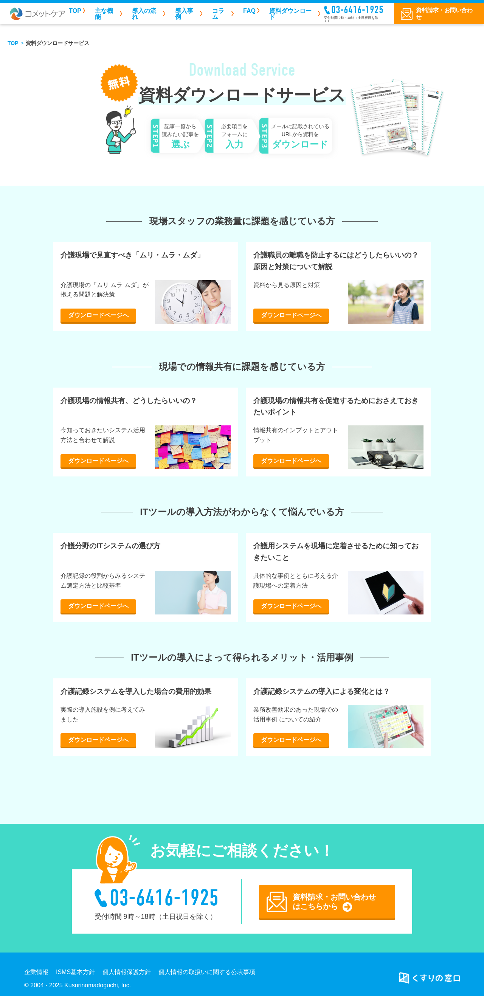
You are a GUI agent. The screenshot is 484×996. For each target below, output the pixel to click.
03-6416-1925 (357, 10)
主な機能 (104, 14)
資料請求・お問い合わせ (444, 13)
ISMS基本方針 (75, 972)
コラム (218, 14)
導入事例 (184, 14)
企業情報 (36, 972)
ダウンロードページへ (98, 315)
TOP (75, 11)
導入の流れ (144, 14)
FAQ (249, 11)
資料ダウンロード (290, 14)
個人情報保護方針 (126, 972)
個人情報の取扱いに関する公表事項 (206, 972)
